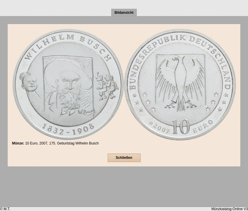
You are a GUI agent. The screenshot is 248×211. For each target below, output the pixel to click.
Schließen (124, 158)
